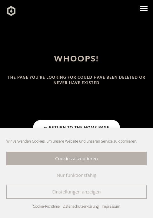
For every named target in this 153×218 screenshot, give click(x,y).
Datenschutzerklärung (81, 206)
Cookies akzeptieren (76, 158)
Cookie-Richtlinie (46, 206)
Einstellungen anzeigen (76, 192)
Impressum (111, 206)
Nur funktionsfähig (76, 175)
